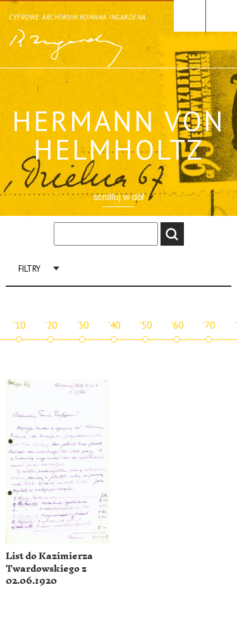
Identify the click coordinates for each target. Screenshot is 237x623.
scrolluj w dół (118, 197)
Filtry (29, 268)
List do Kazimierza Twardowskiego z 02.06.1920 (49, 568)
